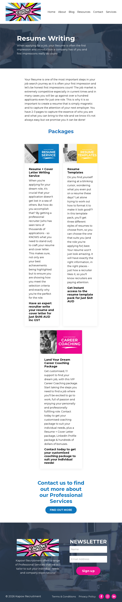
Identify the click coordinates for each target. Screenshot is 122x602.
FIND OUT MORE (61, 510)
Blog (71, 11)
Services (111, 11)
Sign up (88, 571)
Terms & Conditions (63, 596)
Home (51, 11)
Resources (83, 11)
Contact (98, 11)
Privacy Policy (87, 596)
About (62, 11)
